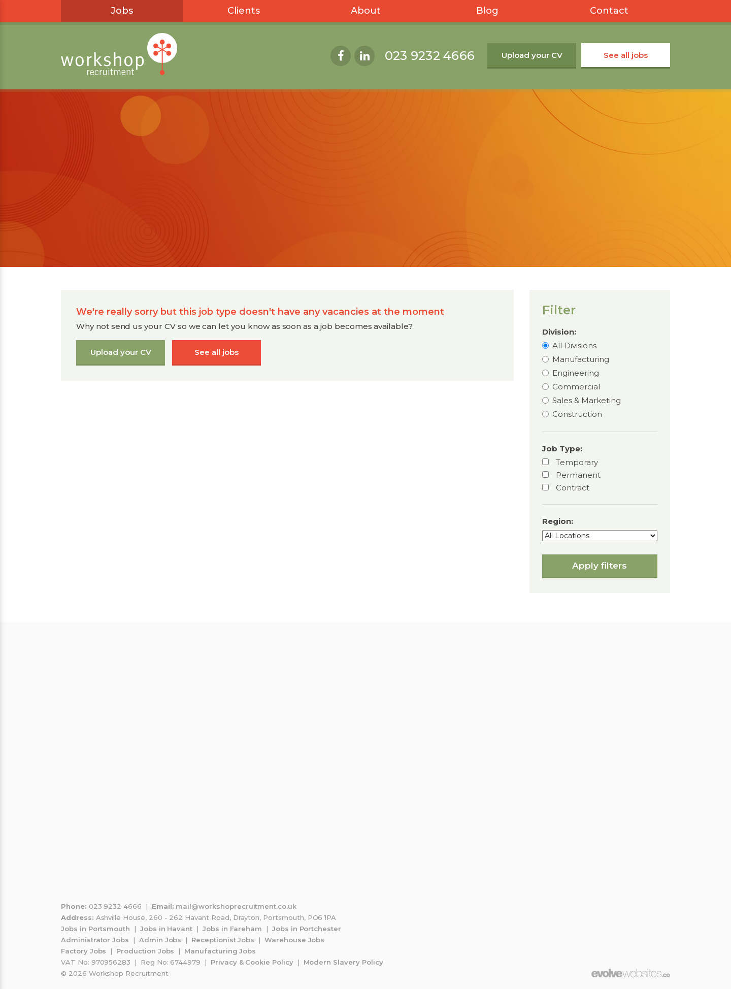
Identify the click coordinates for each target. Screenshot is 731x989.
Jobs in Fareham (232, 929)
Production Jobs (145, 951)
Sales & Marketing (586, 400)
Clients (243, 10)
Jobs (122, 10)
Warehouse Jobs (294, 940)
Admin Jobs (160, 940)
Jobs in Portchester (306, 929)
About (366, 10)
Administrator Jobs (95, 940)
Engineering (575, 373)
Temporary (577, 462)
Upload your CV (532, 55)
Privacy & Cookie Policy (252, 962)
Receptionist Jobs (222, 940)
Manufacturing (580, 359)
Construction (577, 414)
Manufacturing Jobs (220, 951)
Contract (572, 487)
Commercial (576, 386)
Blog (487, 10)
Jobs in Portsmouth (95, 929)
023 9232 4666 (430, 55)
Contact (609, 10)
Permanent (578, 475)
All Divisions (574, 345)
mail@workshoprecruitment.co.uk (236, 906)
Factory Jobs (83, 951)
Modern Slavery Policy (343, 962)
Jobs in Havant (166, 929)
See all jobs (626, 55)
